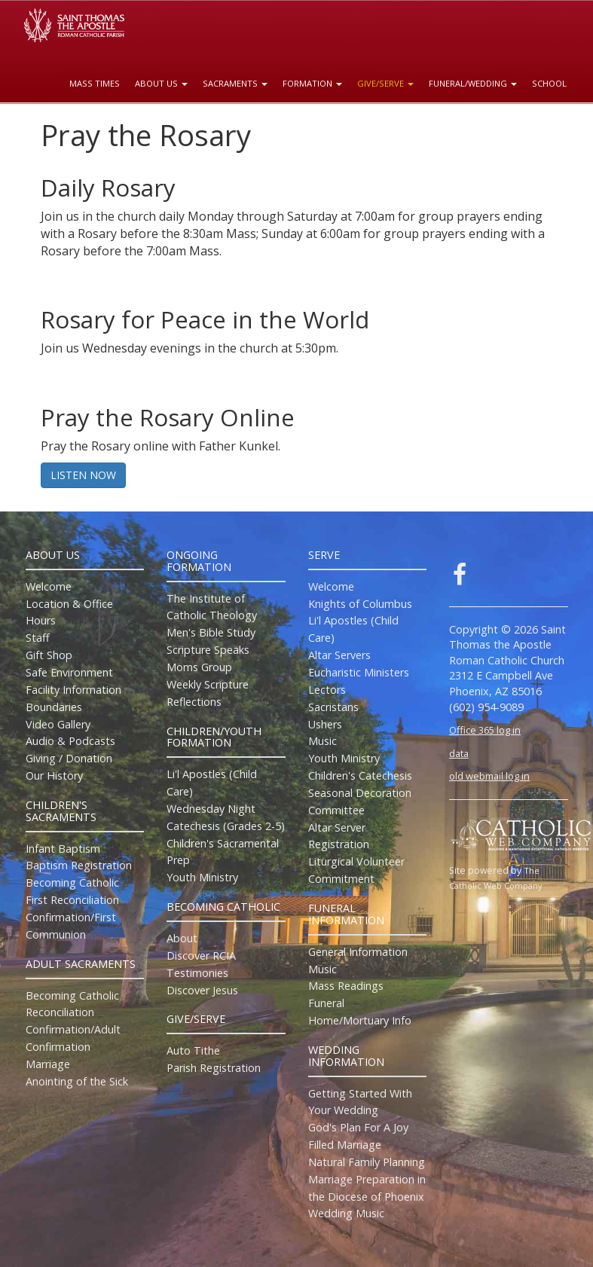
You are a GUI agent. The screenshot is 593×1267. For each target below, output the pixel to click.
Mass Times (94, 83)
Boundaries (54, 707)
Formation (312, 83)
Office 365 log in (485, 730)
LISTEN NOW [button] (83, 475)
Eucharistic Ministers (358, 672)
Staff (38, 637)
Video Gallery (58, 724)
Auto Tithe (193, 1050)
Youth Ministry (202, 877)
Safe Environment (69, 672)
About (182, 938)
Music (322, 741)
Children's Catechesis (360, 775)
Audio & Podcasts (70, 741)
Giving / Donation (69, 758)
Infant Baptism (63, 848)
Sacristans (333, 707)
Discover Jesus (202, 990)
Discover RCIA (201, 955)
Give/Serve (385, 83)
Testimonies (197, 973)
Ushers (325, 724)
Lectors (327, 689)
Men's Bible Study (211, 632)
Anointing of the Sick (77, 1081)
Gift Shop (49, 655)
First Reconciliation (72, 900)
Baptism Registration (79, 865)
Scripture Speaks (208, 650)
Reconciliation (60, 1012)
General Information (358, 952)
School (549, 83)
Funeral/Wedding (473, 83)
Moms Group (199, 667)
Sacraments (235, 83)
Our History (54, 775)
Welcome (49, 586)
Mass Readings (346, 985)
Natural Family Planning (366, 1162)
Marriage (48, 1064)
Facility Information (73, 689)
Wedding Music (346, 1213)
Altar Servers (339, 655)
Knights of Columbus (360, 604)
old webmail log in (489, 776)
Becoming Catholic (72, 882)
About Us (161, 83)
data (459, 753)
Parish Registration (214, 1068)
